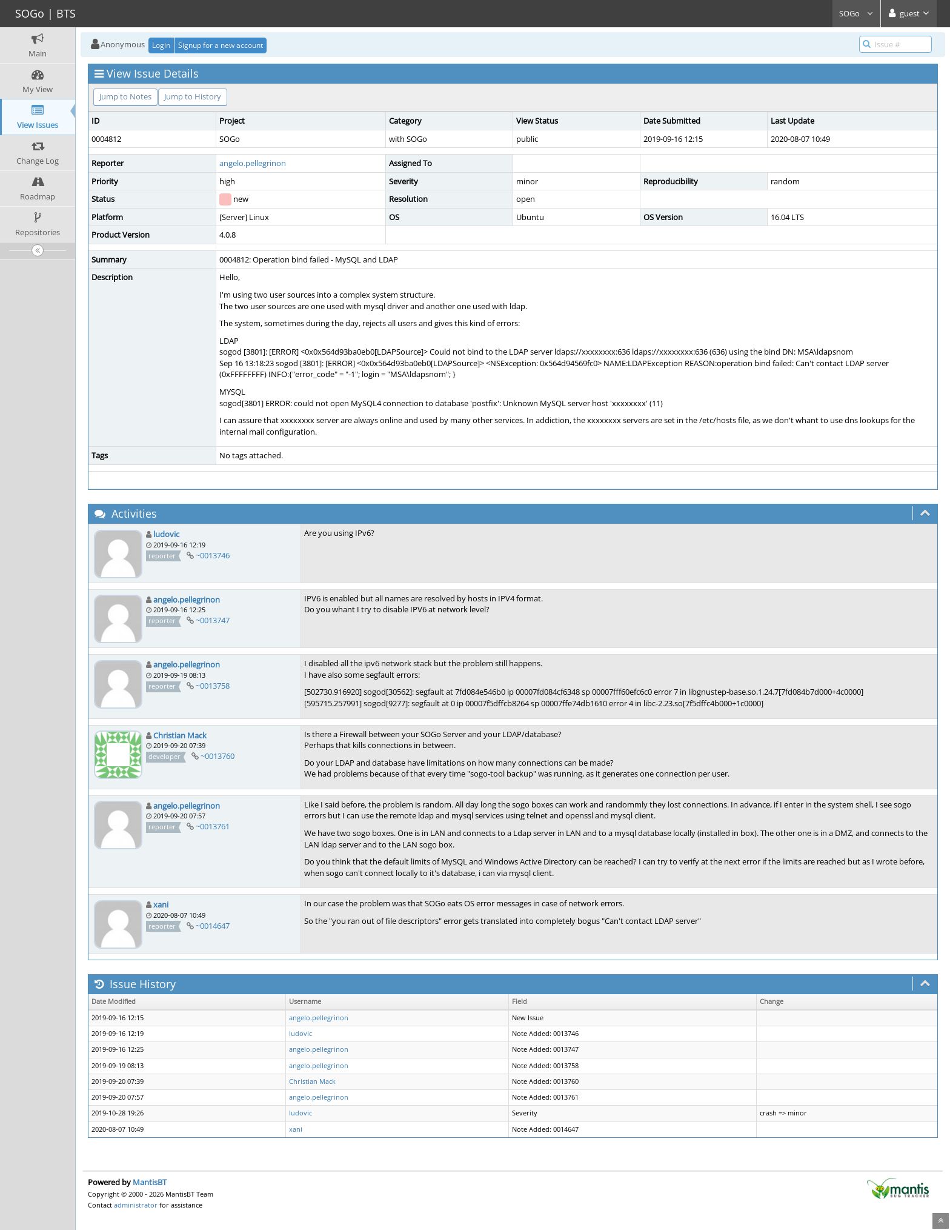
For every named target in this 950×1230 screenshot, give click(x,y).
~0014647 (213, 925)
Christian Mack (180, 735)
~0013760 (217, 755)
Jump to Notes (125, 96)
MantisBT (150, 1182)
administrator (136, 1204)
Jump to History (192, 96)
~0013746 (213, 555)
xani (160, 904)
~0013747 (213, 620)
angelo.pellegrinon (252, 163)
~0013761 (213, 826)
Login (161, 45)
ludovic (166, 534)
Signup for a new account (220, 45)
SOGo (856, 13)
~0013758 (213, 685)
